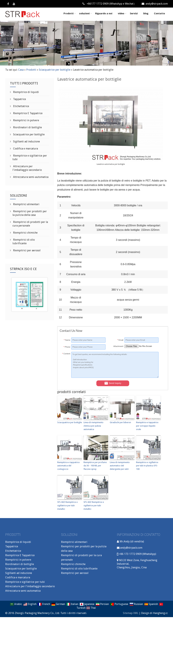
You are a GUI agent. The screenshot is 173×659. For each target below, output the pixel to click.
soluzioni (85, 13)
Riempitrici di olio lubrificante (79, 568)
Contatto (159, 13)
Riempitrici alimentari (25, 204)
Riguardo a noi (103, 13)
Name (67, 340)
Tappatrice (19, 99)
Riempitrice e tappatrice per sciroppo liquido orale (147, 426)
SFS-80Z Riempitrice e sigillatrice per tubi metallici (67, 505)
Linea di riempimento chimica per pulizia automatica (93, 426)
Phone (67, 347)
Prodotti (70, 13)
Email (120, 340)
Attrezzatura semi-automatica (30, 177)
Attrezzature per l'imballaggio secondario (30, 586)
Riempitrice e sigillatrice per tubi (25, 581)
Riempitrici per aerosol (26, 250)
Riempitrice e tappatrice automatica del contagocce (68, 465)
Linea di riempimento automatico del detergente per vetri (120, 465)
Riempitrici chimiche (25, 232)
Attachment (118, 346)
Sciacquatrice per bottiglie (54, 69)
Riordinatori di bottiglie (27, 127)
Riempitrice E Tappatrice (27, 113)
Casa (21, 69)
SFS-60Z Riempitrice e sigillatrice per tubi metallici (94, 505)
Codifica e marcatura (25, 148)
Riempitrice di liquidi (25, 92)
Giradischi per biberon (120, 422)
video (122, 13)
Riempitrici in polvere (25, 120)
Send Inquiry (112, 383)
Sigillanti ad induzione (26, 141)
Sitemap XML (130, 613)
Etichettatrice (20, 106)
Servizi (134, 13)
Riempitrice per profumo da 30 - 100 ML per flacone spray (95, 465)
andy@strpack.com (155, 3)
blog (145, 13)
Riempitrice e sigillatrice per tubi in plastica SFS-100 (147, 465)
